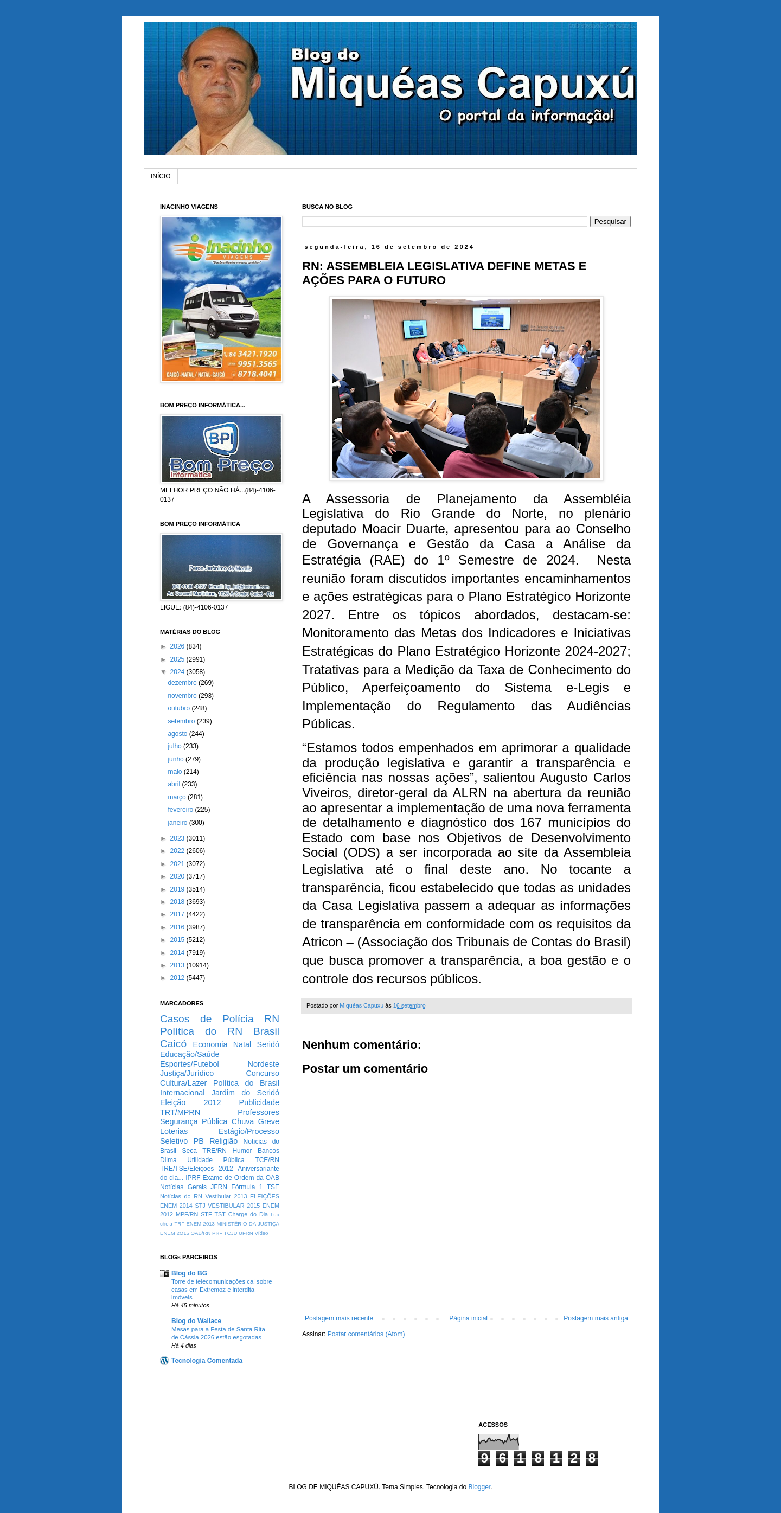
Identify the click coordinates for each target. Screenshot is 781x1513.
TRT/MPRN (180, 1112)
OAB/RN (201, 1233)
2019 (178, 889)
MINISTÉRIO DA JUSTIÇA (247, 1224)
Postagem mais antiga (596, 1318)
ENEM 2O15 (174, 1233)
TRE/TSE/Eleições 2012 (196, 1168)
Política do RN (201, 1031)
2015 (178, 940)
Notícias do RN (181, 1196)
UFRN (246, 1233)
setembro (182, 721)
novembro (183, 696)
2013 (178, 965)
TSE (273, 1187)
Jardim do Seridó (245, 1092)
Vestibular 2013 (226, 1196)
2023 (178, 838)
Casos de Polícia (207, 1018)
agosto (178, 734)
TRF (179, 1224)
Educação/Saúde (190, 1054)
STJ (200, 1205)
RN (271, 1018)
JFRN (218, 1187)
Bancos (268, 1151)
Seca (189, 1151)
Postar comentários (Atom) (366, 1334)
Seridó (268, 1044)
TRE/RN (214, 1151)
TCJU (231, 1233)
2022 (178, 851)
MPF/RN (187, 1214)
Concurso (262, 1073)
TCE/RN (267, 1160)
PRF (217, 1233)
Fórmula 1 (247, 1187)
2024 (178, 672)
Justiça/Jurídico (187, 1073)
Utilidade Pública (216, 1160)
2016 (178, 927)
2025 (178, 659)
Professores (258, 1112)
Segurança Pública (193, 1121)
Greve (268, 1121)
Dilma (168, 1160)
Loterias (174, 1131)
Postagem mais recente (339, 1318)
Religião (223, 1141)
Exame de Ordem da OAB (240, 1178)
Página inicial (468, 1318)
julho (175, 746)
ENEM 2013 (200, 1224)
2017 (178, 914)
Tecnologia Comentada (206, 1360)
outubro (179, 708)
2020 (178, 876)
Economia (210, 1044)
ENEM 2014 (176, 1205)
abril (175, 784)
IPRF (192, 1178)
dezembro (183, 683)
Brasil (266, 1031)
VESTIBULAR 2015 (234, 1205)
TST (219, 1214)
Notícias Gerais (183, 1187)
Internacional (182, 1092)
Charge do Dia (248, 1214)
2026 (178, 646)
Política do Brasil (246, 1083)
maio (175, 771)
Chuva (243, 1121)
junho (176, 759)
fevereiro (181, 809)
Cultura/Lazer (183, 1083)
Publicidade (259, 1102)
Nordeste (263, 1064)
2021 (178, 864)
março (178, 797)
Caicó (173, 1043)
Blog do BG (189, 1273)
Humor (242, 1151)
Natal (242, 1044)
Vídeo (261, 1233)
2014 (178, 953)
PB (199, 1141)
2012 (178, 978)
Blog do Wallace (196, 1321)
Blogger (479, 1487)
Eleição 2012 (190, 1102)
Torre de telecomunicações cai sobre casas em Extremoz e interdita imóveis (221, 1289)
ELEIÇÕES (264, 1196)
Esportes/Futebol (189, 1064)
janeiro (178, 822)
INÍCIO (161, 176)
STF (206, 1214)
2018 (178, 902)
